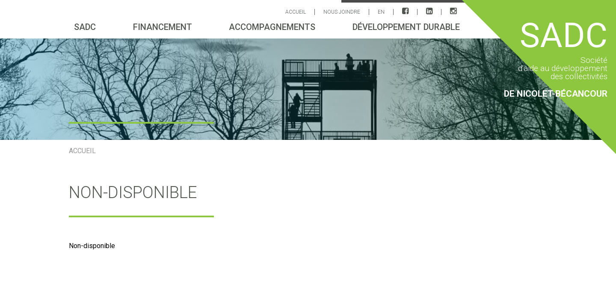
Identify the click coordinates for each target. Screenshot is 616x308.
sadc (85, 27)
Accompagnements (272, 27)
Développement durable (406, 27)
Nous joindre (341, 12)
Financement (162, 27)
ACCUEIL (295, 12)
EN (381, 12)
